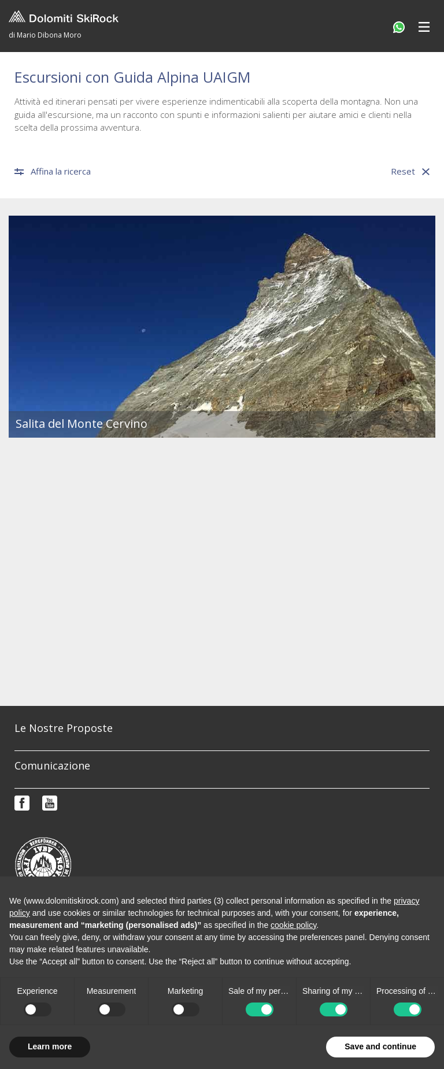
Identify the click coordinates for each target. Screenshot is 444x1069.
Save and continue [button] (380, 1046)
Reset (410, 171)
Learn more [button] (50, 1046)
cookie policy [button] (293, 925)
